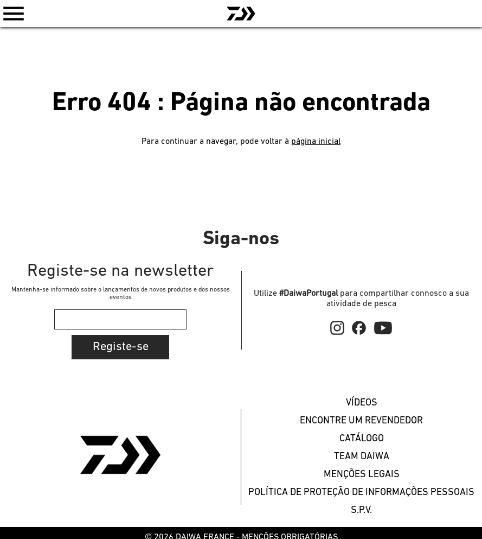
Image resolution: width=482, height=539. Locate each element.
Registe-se (121, 347)
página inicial (315, 141)
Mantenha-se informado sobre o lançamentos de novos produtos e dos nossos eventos (120, 294)
